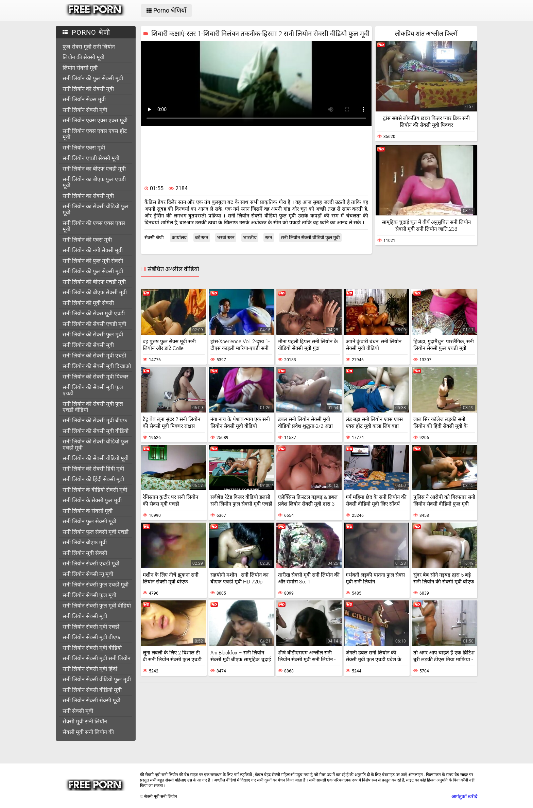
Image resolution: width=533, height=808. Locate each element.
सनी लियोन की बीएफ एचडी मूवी (94, 282)
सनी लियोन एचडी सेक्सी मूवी (91, 158)
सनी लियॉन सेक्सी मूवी (85, 110)
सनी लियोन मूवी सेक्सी (85, 553)
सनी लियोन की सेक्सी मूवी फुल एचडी (93, 390)
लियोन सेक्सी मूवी (80, 68)
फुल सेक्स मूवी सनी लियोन (89, 46)
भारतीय (250, 237)
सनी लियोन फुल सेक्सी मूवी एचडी (95, 532)
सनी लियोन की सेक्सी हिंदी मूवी (93, 469)
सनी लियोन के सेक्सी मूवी (88, 511)
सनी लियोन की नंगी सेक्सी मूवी (93, 250)
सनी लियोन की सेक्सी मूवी (88, 345)
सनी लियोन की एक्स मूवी (87, 239)
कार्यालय (179, 237)
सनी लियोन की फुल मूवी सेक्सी (93, 261)
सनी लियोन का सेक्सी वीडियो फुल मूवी (95, 209)
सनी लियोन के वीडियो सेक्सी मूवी (95, 490)
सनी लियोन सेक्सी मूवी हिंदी (90, 669)
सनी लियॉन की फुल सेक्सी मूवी (93, 78)
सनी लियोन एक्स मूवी (84, 147)
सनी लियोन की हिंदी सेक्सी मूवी (93, 479)
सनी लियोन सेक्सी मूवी (85, 616)
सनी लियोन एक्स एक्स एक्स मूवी (95, 120)
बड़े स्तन (201, 237)
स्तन (268, 237)
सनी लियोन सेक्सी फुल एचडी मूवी (95, 584)
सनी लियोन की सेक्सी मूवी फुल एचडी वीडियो (93, 407)
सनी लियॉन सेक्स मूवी (84, 99)
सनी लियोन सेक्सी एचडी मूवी (91, 563)
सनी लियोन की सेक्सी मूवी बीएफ (95, 420)
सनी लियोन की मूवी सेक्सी (88, 303)
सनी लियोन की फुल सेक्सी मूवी (93, 271)
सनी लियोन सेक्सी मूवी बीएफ (91, 637)
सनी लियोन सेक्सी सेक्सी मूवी (91, 700)
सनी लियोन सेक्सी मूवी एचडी (91, 626)
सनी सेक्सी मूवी (78, 711)
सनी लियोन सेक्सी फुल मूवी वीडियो (97, 605)
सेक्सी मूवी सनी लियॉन (85, 721)
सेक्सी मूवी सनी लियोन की (88, 732)
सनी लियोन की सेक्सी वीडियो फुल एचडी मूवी (95, 444)
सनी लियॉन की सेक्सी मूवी (88, 89)
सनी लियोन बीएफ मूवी (85, 542)
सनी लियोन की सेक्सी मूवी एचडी (94, 355)
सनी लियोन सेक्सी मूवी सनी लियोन (97, 658)
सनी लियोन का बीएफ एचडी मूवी (94, 168)
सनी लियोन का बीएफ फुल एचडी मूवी (94, 182)
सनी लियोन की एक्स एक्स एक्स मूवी (94, 226)
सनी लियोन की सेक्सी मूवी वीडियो (95, 431)
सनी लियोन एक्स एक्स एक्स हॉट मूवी (95, 134)
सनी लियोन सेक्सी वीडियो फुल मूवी (97, 679)
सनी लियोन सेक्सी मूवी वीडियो (92, 648)
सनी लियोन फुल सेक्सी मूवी (89, 521)
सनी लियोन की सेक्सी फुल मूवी (93, 334)
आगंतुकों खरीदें (464, 796)
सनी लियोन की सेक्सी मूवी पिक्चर (95, 376)
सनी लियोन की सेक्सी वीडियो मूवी (95, 458)
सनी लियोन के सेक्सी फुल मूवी (92, 500)
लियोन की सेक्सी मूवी (83, 57)
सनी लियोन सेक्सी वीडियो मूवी (92, 690)
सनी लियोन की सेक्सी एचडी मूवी (94, 324)
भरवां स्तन (226, 237)
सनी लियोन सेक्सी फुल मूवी (89, 595)
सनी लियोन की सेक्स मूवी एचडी (94, 313)
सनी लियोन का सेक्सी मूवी (88, 196)
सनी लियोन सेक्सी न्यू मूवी (88, 574)
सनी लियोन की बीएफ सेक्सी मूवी (95, 292)
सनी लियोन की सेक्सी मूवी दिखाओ (97, 366)
